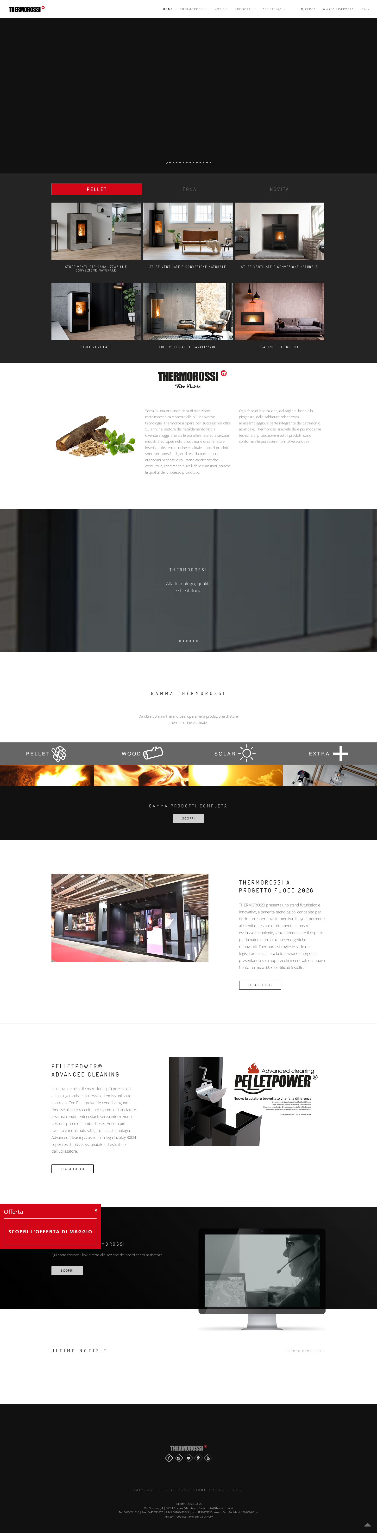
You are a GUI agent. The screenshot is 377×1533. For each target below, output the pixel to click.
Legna (188, 189)
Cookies (181, 1516)
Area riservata (338, 9)
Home (168, 9)
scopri (67, 1271)
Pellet (97, 189)
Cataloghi (146, 1490)
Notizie (221, 9)
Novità (279, 189)
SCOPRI (188, 818)
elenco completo (306, 1351)
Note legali (228, 1490)
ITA (365, 9)
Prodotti (245, 9)
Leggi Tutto (260, 985)
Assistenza (274, 9)
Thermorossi (193, 9)
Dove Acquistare (186, 1490)
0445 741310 (131, 1512)
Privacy (169, 1516)
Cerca (308, 9)
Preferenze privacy (201, 1516)
